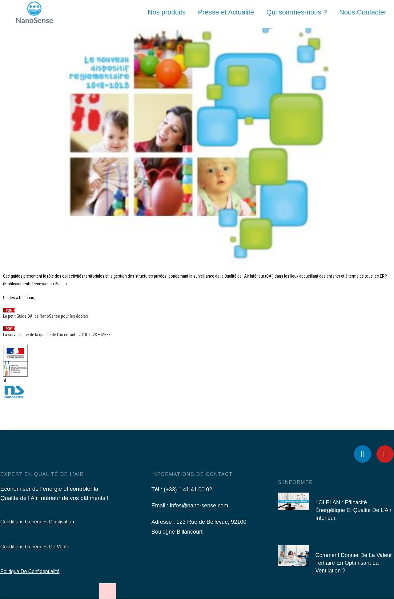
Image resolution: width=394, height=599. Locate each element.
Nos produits (167, 12)
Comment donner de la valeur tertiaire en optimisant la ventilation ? (353, 563)
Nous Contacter (362, 12)
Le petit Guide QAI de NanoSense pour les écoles (45, 316)
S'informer (295, 482)
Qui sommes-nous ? (296, 12)
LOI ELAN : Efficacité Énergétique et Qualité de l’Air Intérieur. (353, 510)
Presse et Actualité (226, 12)
